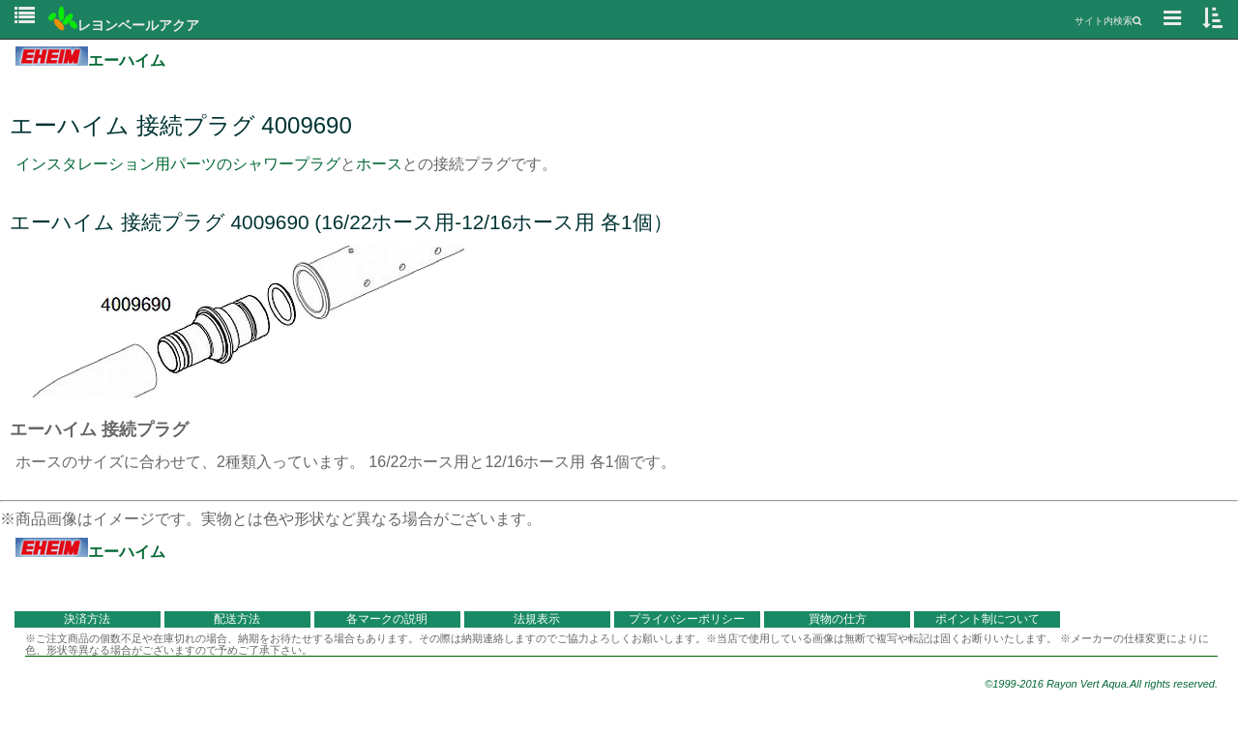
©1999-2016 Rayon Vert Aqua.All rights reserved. (1101, 684)
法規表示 (537, 619)
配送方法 (237, 619)
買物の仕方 (838, 619)
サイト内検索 (1108, 20)
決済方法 (87, 619)
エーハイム (90, 60)
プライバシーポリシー (687, 619)
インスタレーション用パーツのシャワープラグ (177, 164)
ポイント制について (987, 619)
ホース (379, 164)
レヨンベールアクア (123, 25)
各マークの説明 (386, 619)
